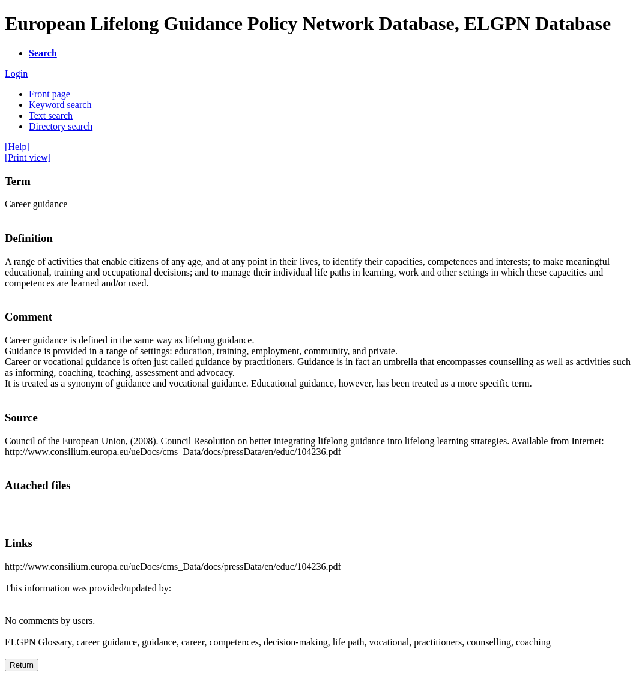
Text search (51, 115)
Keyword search (60, 105)
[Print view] (28, 157)
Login (16, 73)
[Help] (17, 147)
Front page (49, 94)
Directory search (60, 126)
